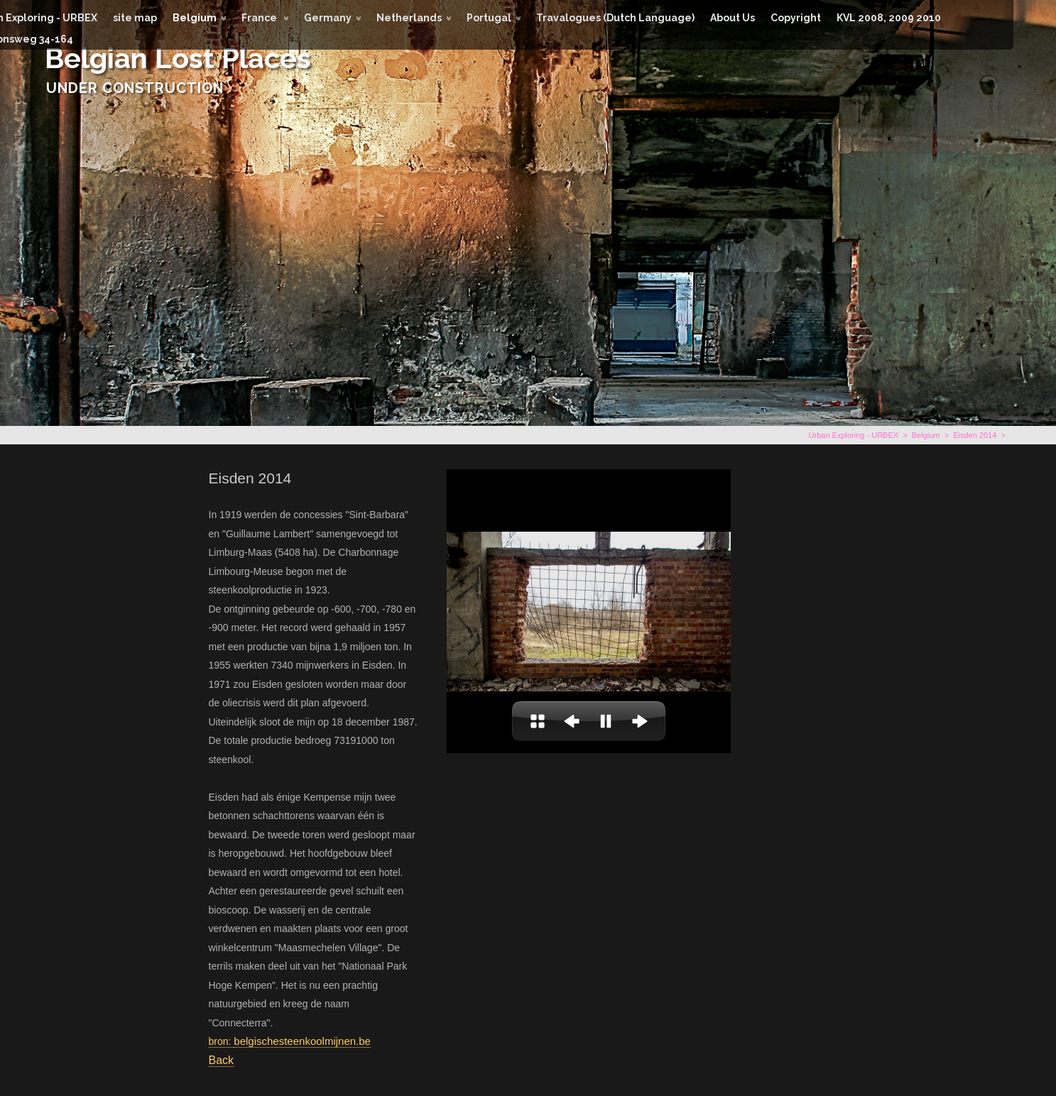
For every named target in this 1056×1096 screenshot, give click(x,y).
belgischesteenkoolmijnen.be (302, 1041)
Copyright (796, 17)
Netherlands (409, 17)
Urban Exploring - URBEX (854, 435)
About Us (732, 17)
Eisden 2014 (974, 435)
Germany (328, 17)
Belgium (195, 17)
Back (221, 1060)
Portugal (489, 17)
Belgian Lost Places (178, 58)
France (260, 17)
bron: (221, 1041)
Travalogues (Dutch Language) (615, 17)
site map (135, 17)
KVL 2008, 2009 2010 (889, 17)
